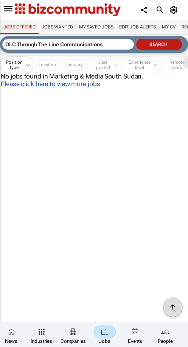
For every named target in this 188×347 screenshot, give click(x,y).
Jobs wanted (57, 27)
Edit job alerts (137, 27)
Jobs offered (19, 27)
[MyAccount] (175, 10)
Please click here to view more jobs (50, 84)
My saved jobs (96, 27)
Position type (14, 65)
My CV (169, 27)
